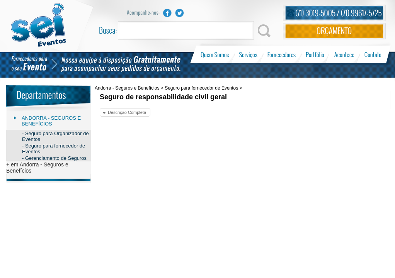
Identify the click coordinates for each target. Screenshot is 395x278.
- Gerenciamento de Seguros (54, 158)
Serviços (248, 54)
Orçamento (334, 31)
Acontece (344, 54)
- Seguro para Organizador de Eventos (55, 136)
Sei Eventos (38, 25)
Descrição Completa (127, 112)
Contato (372, 54)
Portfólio (315, 54)
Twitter (179, 12)
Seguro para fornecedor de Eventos (201, 88)
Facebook (167, 12)
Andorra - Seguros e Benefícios (51, 121)
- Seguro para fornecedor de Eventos (53, 148)
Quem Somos (215, 54)
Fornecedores (281, 54)
